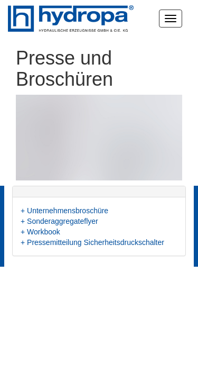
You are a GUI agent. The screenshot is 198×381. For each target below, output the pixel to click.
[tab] (99, 191)
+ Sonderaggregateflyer (59, 221)
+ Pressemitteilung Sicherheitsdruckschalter (92, 242)
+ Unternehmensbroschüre (64, 210)
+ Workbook (40, 232)
